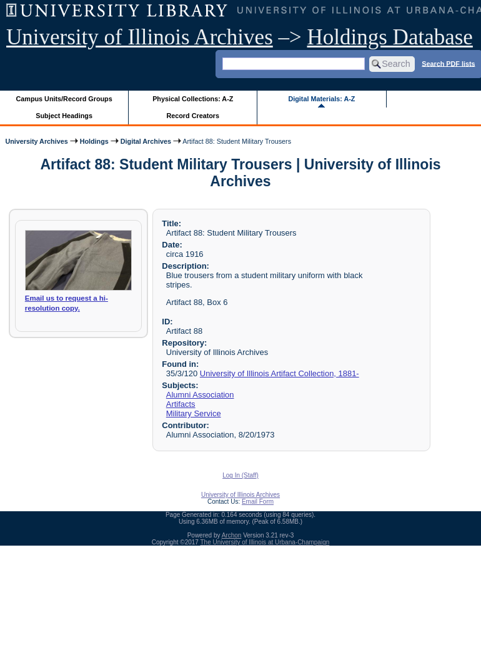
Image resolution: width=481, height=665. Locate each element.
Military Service (193, 413)
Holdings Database (390, 37)
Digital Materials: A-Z (321, 98)
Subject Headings (64, 115)
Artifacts (181, 404)
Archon (232, 535)
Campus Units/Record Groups (64, 98)
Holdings (94, 141)
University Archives (36, 141)
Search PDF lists (448, 63)
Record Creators (192, 115)
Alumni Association (200, 394)
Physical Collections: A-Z (192, 98)
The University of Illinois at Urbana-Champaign (265, 542)
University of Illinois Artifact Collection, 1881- (279, 373)
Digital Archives (146, 141)
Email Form (258, 501)
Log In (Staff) (240, 475)
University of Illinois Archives (139, 37)
